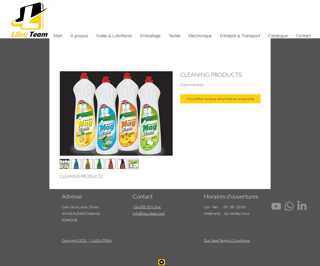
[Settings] (161, 262)
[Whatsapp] (289, 206)
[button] (174, 33)
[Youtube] (276, 206)
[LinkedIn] (302, 206)
